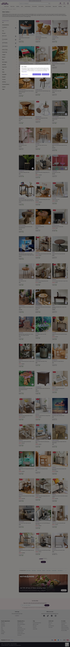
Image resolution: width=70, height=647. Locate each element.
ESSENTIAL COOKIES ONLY (37, 74)
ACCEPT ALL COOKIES (45, 74)
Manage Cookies (24, 74)
